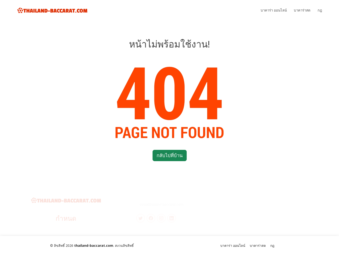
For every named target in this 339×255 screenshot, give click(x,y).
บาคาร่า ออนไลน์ (274, 10)
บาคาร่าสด (302, 10)
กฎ (320, 10)
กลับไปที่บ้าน (170, 155)
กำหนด (66, 219)
